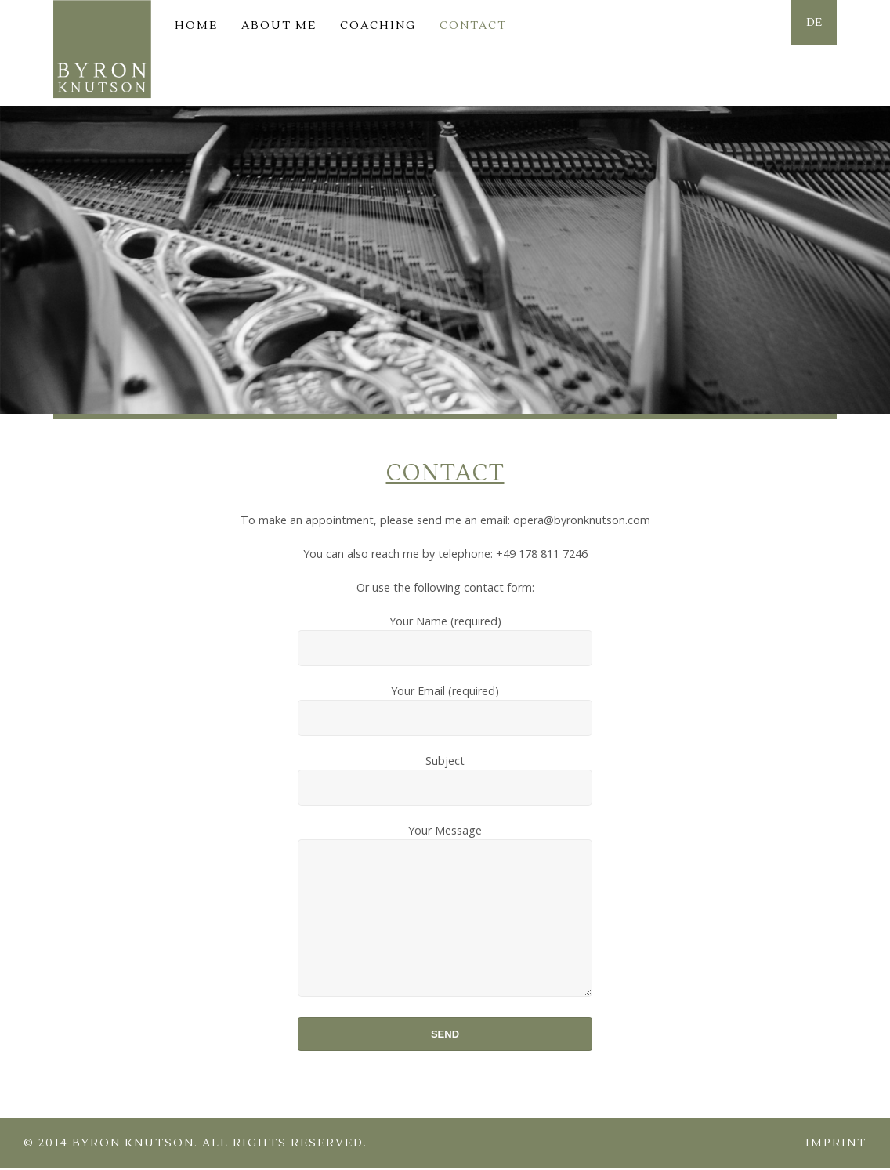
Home (196, 25)
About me (279, 25)
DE (811, 25)
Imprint (835, 1145)
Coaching (378, 25)
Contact (473, 25)
